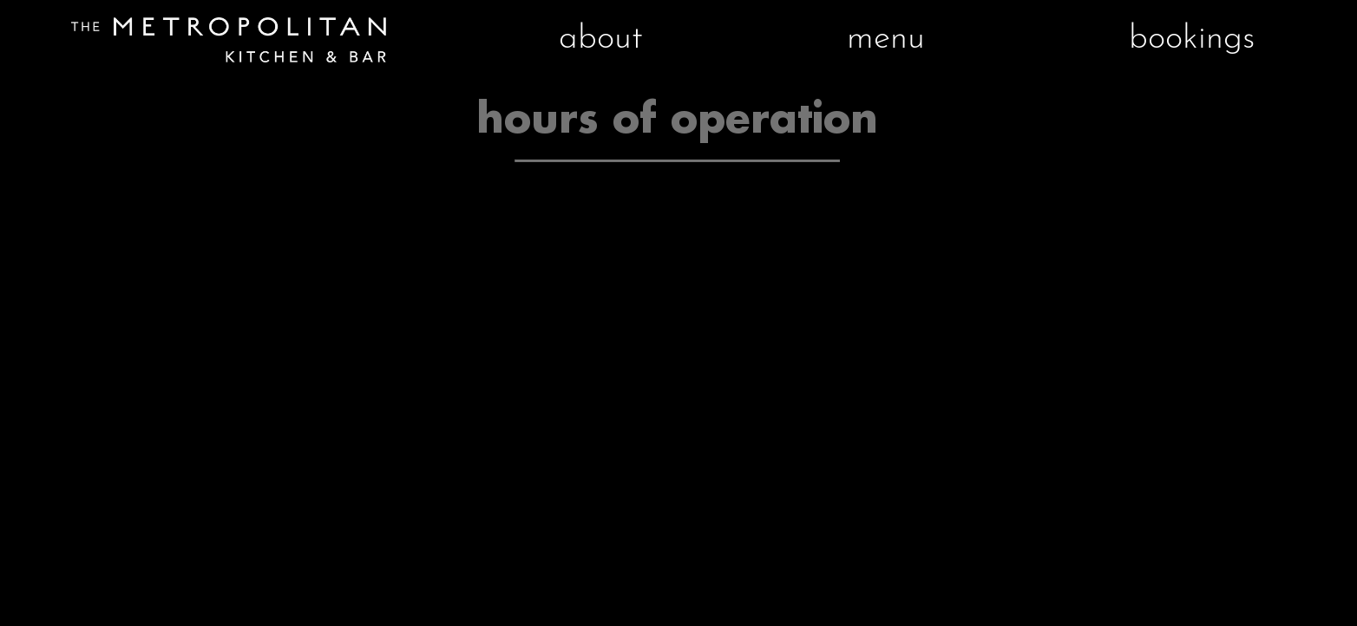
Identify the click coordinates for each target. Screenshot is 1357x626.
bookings (1192, 39)
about (601, 39)
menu (886, 39)
